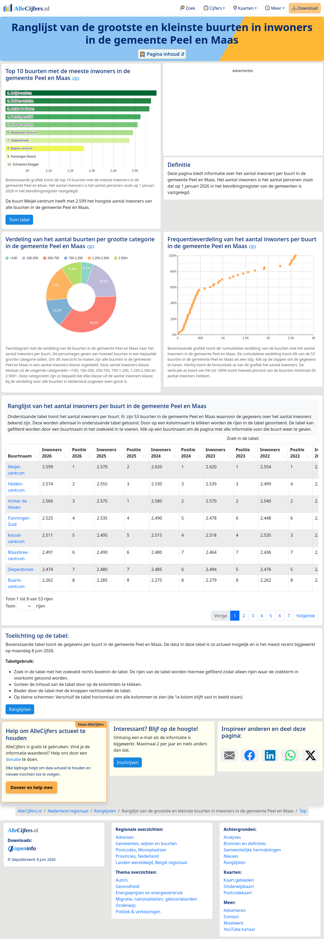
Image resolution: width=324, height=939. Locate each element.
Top (302, 811)
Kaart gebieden (239, 880)
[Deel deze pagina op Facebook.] (249, 755)
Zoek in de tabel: (272, 438)
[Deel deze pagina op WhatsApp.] (290, 755)
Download (305, 8)
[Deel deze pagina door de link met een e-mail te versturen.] (229, 755)
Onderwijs (126, 905)
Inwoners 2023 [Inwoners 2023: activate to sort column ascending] (215, 453)
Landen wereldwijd (134, 862)
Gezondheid (127, 886)
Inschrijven (127, 762)
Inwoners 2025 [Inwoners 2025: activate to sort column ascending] (106, 453)
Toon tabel (19, 220)
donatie (13, 759)
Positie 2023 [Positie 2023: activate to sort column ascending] (243, 453)
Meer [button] (273, 8)
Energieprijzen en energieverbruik (149, 893)
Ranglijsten (20, 709)
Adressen (125, 837)
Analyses (232, 837)
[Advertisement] (243, 115)
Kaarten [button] (243, 8)
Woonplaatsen (152, 850)
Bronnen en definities (245, 843)
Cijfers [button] (213, 8)
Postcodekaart (238, 893)
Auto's (122, 880)
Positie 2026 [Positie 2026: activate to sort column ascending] (79, 453)
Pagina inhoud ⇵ (162, 54)
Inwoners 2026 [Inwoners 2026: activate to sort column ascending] (52, 453)
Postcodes (126, 850)
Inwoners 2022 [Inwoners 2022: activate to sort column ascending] (270, 453)
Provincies (126, 856)
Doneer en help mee (32, 787)
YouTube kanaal (239, 929)
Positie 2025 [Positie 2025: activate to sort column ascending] (134, 453)
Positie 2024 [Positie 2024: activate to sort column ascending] (188, 453)
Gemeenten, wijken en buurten (146, 843)
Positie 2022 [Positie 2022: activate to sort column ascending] (297, 453)
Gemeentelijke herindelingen (252, 850)
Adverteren (235, 910)
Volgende (305, 616)
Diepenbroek (20, 569)
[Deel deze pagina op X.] (311, 755)
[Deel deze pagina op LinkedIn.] (270, 755)
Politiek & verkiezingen (138, 912)
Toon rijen (25, 606)
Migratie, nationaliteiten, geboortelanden (156, 899)
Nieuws (231, 856)
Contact (231, 917)
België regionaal (171, 862)
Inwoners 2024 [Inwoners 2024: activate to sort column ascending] (161, 453)
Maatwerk (233, 923)
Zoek (187, 8)
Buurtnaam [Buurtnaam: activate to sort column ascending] (20, 456)
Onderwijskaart (239, 886)
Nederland (148, 856)
